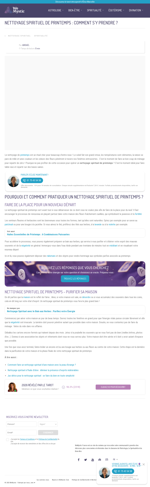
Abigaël (25, 45)
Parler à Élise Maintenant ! (34, 174)
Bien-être (74, 10)
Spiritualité (41, 36)
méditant (113, 245)
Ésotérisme (115, 10)
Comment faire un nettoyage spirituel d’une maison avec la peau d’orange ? (42, 364)
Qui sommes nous (43, 480)
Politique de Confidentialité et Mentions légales (87, 480)
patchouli (9, 224)
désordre (86, 297)
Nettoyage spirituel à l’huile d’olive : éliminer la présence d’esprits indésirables (43, 370)
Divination (135, 10)
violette (112, 224)
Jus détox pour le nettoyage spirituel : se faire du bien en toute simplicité (41, 375)
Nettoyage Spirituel (19, 36)
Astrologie (54, 10)
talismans (51, 256)
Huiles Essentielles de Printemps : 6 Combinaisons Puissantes (38, 234)
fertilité (138, 214)
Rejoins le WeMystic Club (60, 480)
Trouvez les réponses (75, 278)
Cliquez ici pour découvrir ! (113, 387)
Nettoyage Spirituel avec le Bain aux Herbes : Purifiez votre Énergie (41, 311)
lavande (98, 224)
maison (26, 297)
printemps (25, 155)
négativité (25, 245)
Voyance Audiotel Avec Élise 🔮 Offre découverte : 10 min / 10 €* (126, 465)
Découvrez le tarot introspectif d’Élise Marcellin (75, 2)
